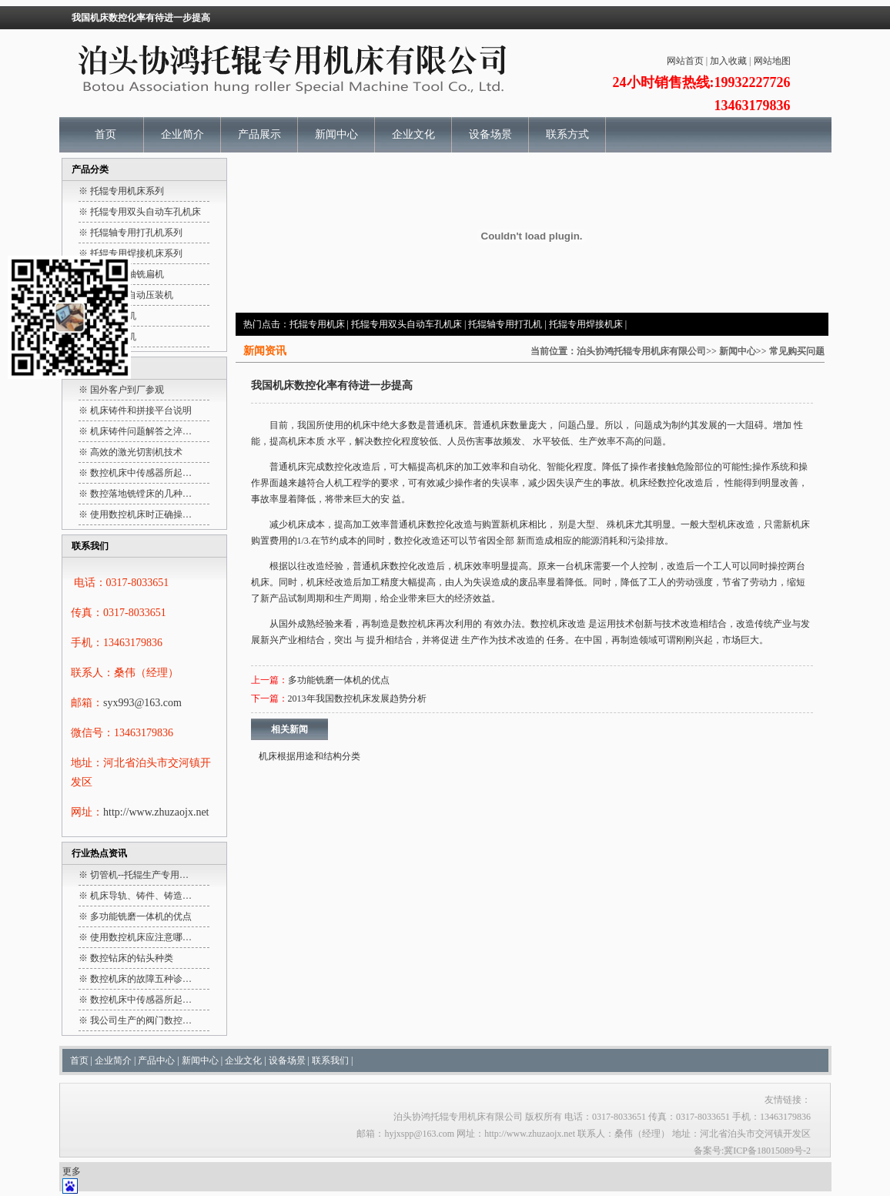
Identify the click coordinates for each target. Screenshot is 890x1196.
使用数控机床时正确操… (141, 514)
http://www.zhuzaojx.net (156, 812)
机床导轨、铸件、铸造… (141, 895)
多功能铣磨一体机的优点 (141, 916)
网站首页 (685, 60)
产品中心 (156, 1060)
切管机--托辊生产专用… (139, 874)
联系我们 (330, 1060)
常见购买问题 (797, 351)
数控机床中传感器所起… (141, 472)
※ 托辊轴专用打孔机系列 (130, 232)
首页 (105, 134)
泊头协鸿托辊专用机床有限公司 (641, 351)
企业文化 (413, 134)
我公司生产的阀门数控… (141, 1020)
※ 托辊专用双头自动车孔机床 (140, 211)
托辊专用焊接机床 (586, 324)
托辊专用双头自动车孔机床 (406, 324)
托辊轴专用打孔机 (505, 324)
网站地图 (772, 60)
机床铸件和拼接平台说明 (141, 410)
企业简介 (182, 134)
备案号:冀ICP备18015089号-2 (752, 1150)
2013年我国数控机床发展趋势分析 (357, 698)
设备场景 (490, 134)
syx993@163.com (142, 703)
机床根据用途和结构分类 (309, 756)
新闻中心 (336, 134)
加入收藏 (728, 60)
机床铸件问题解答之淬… (141, 431)
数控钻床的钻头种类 (131, 958)
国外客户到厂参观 (127, 389)
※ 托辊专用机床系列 (121, 191)
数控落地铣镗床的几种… (141, 493)
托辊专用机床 (317, 324)
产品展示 (259, 134)
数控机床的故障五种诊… (141, 978)
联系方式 (567, 134)
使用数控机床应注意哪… (141, 937)
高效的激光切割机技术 (136, 452)
